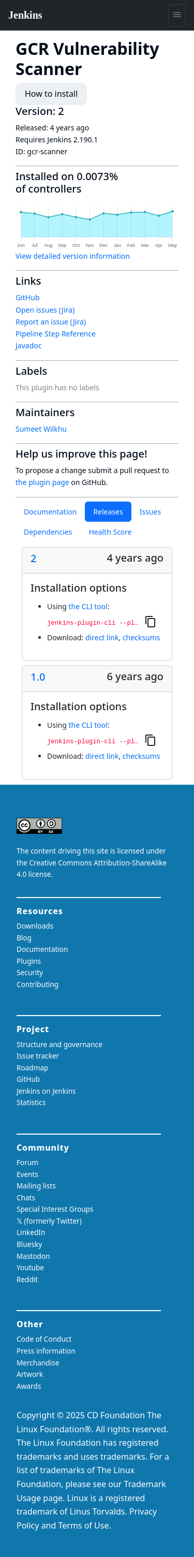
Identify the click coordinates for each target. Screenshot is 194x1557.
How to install (51, 93)
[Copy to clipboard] (150, 621)
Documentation (50, 512)
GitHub (28, 297)
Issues (150, 512)
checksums (141, 637)
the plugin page (42, 482)
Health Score (109, 532)
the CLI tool (87, 606)
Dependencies (48, 532)
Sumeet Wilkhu (41, 429)
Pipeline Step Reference (56, 334)
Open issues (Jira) (45, 310)
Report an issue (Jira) (51, 322)
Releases (108, 512)
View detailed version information (73, 256)
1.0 (38, 677)
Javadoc (28, 345)
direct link (101, 637)
